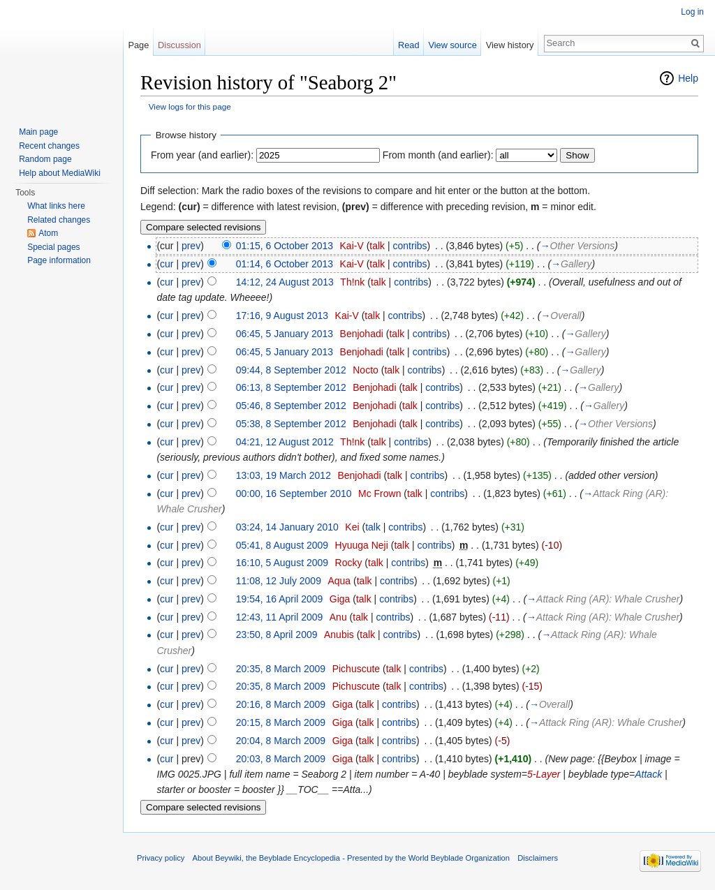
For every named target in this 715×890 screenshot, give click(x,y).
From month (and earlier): (438, 155)
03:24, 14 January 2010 (287, 527)
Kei (352, 527)
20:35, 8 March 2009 (280, 668)
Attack (648, 774)
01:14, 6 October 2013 (284, 263)
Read (409, 45)
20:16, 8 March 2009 (280, 704)
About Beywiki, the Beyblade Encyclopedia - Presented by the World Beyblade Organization (351, 858)
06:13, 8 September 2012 (291, 387)
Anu (338, 617)
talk (377, 245)
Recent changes (49, 146)
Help (688, 78)
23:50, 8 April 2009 (277, 634)
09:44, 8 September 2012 (291, 370)
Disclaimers (537, 858)
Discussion (179, 45)
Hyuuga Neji (361, 545)
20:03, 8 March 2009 (280, 758)
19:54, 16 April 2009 (279, 599)
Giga (340, 599)
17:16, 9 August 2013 (282, 315)
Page (138, 45)
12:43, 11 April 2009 (279, 617)
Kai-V (352, 245)
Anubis (339, 634)
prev (191, 245)
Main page (38, 132)
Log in (692, 12)
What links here (56, 206)
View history (510, 45)
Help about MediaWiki (60, 173)
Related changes (58, 220)
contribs (410, 245)
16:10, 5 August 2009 (282, 562)
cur (166, 263)
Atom (48, 233)
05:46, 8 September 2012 (291, 405)
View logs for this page (190, 106)
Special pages (53, 247)
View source (452, 45)
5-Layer (543, 774)
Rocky (348, 562)
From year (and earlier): (202, 155)
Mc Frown (379, 493)
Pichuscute (356, 668)
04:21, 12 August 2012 (285, 441)
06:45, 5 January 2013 (284, 333)
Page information (59, 260)
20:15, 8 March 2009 (280, 722)
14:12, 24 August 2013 (285, 282)
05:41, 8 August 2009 (282, 545)
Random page (45, 159)
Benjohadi (361, 333)
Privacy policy (160, 858)
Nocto (365, 370)
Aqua (339, 580)
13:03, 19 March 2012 (283, 475)
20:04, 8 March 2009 (280, 740)
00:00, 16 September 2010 (294, 493)
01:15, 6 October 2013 (284, 245)
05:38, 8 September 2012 (291, 423)
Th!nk (352, 282)
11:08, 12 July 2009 (278, 580)
